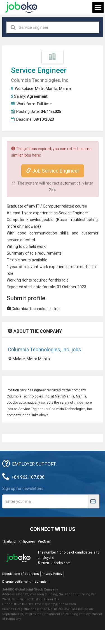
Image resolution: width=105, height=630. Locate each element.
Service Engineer (39, 70)
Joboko (21, 7)
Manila (65, 88)
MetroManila (46, 88)
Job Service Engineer (52, 171)
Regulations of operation (20, 574)
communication (43, 233)
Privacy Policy (51, 574)
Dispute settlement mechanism (26, 581)
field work (37, 246)
